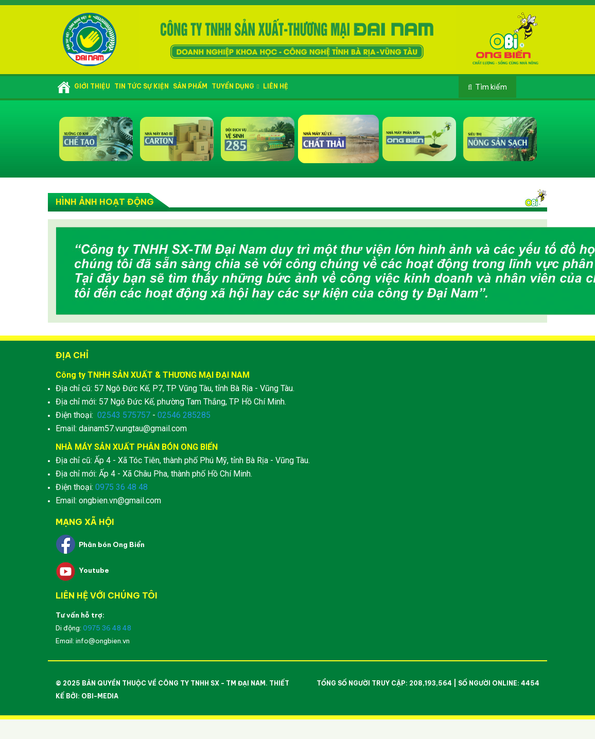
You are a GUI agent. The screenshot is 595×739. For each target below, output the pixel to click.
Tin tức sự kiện (141, 86)
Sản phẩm (190, 86)
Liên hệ (275, 86)
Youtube (94, 570)
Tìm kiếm (491, 87)
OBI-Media (99, 696)
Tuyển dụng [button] (235, 86)
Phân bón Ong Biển (112, 544)
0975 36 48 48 (121, 487)
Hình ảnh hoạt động (105, 202)
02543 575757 (123, 415)
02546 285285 (184, 415)
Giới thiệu (92, 86)
